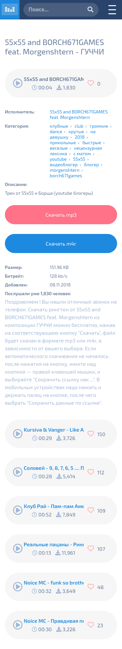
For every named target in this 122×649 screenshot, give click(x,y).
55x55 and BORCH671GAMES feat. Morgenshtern (79, 114)
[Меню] (112, 9)
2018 (80, 137)
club (79, 126)
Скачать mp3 (61, 215)
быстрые (91, 142)
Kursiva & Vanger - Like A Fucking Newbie (54, 429)
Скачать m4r (61, 243)
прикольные (63, 142)
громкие (99, 126)
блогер (91, 164)
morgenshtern (64, 170)
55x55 (79, 159)
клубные (59, 126)
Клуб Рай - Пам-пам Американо (54, 506)
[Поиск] (61, 10)
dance (56, 131)
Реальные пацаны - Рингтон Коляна (54, 544)
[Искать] (90, 10)
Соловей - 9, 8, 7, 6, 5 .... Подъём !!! (54, 468)
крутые (76, 131)
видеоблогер (64, 164)
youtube (58, 159)
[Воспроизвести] (18, 83)
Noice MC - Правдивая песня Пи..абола (54, 621)
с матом (82, 153)
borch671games (66, 175)
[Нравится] (92, 83)
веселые (59, 148)
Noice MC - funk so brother (54, 582)
